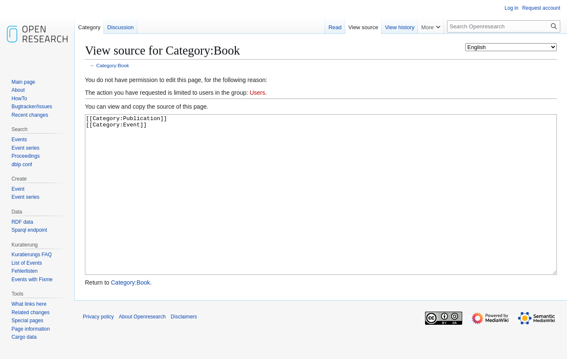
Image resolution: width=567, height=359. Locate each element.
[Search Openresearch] (503, 26)
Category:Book (112, 65)
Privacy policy (98, 348)
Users (257, 92)
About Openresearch (142, 348)
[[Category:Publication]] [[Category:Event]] (321, 210)
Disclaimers (184, 348)
